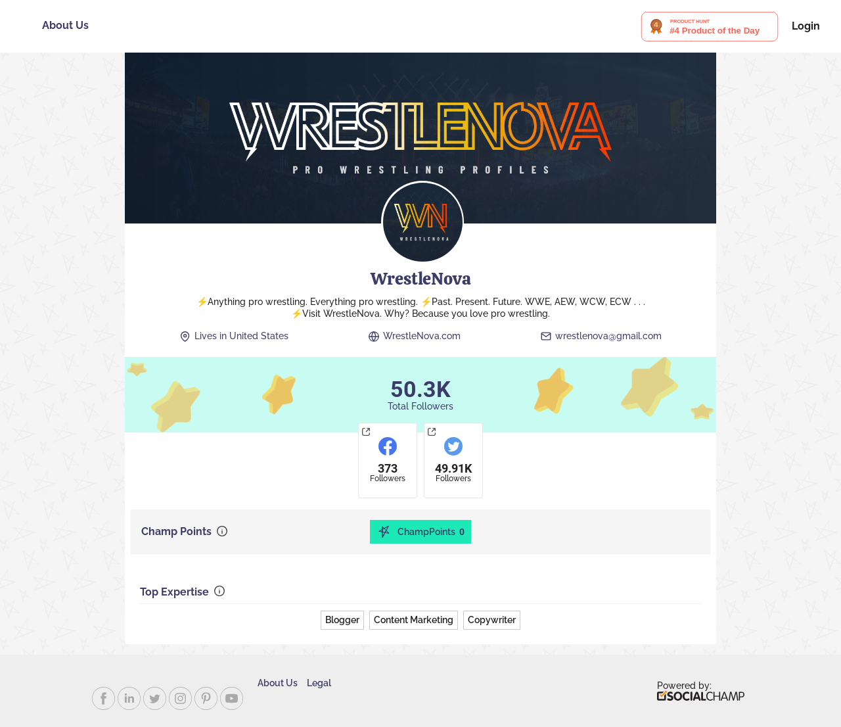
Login (806, 26)
